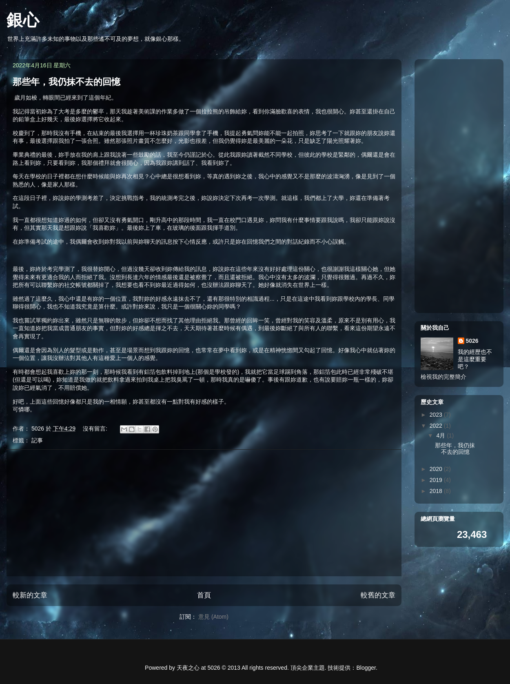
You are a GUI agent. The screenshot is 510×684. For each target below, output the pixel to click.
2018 (437, 491)
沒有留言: (96, 428)
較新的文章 (30, 595)
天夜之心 (188, 667)
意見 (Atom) (213, 616)
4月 (441, 435)
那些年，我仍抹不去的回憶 (66, 82)
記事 (37, 440)
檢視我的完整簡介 (443, 376)
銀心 (23, 20)
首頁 (204, 595)
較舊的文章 (378, 595)
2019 (437, 480)
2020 (437, 469)
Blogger (366, 667)
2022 (437, 425)
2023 (437, 414)
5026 (472, 341)
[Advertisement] (204, 513)
